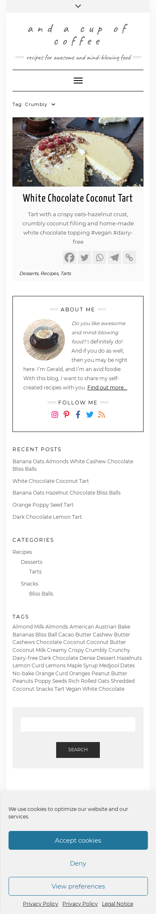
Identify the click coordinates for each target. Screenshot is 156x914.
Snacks (29, 584)
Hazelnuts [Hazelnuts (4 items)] (129, 658)
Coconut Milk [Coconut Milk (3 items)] (29, 650)
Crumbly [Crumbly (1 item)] (96, 650)
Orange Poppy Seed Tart (43, 505)
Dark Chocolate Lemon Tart (47, 517)
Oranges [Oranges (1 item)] (79, 673)
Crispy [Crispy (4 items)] (76, 650)
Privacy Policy (40, 904)
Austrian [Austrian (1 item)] (105, 627)
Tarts (65, 273)
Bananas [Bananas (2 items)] (23, 634)
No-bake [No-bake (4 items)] (23, 673)
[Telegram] (114, 257)
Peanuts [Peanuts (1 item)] (22, 681)
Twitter (89, 420)
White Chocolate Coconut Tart (78, 199)
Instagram (55, 420)
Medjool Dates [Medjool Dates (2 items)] (117, 665)
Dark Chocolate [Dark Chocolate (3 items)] (58, 658)
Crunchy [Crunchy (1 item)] (119, 650)
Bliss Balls (41, 594)
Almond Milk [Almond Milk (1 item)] (28, 627)
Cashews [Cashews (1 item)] (23, 642)
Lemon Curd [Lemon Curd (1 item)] (28, 665)
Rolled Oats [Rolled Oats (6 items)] (95, 681)
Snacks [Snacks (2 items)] (44, 689)
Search (78, 749)
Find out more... (107, 387)
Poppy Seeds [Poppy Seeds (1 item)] (51, 681)
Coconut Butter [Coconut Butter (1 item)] (106, 642)
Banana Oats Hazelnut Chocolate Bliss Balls (66, 493)
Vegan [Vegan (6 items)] (73, 689)
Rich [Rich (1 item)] (73, 681)
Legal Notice (117, 904)
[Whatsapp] (99, 257)
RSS (101, 420)
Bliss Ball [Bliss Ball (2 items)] (46, 634)
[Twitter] (84, 257)
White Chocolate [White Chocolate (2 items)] (103, 689)
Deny (78, 863)
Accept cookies (78, 840)
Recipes (49, 273)
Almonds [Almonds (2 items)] (56, 627)
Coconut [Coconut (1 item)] (74, 642)
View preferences (78, 886)
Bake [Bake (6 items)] (124, 627)
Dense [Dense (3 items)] (87, 658)
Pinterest (66, 420)
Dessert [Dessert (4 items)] (106, 658)
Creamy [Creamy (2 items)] (57, 650)
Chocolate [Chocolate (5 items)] (49, 642)
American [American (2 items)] (81, 627)
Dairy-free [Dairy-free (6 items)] (25, 658)
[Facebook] (69, 257)
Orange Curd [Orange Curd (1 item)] (51, 673)
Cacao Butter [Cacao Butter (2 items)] (75, 634)
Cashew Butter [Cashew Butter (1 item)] (111, 634)
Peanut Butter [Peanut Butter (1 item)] (109, 673)
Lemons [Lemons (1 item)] (55, 665)
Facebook (78, 420)
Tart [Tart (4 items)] (59, 689)
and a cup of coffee (78, 34)
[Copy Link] (129, 257)
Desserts (28, 273)
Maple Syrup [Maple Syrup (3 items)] (82, 665)
